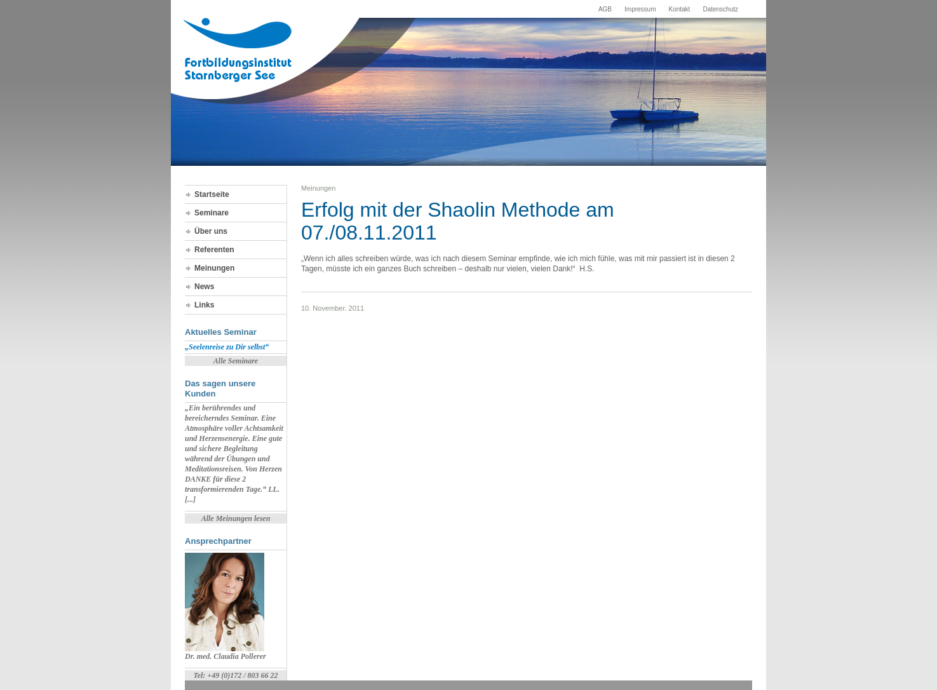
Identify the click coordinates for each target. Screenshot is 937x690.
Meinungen (214, 268)
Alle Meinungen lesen (236, 518)
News (204, 286)
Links (204, 305)
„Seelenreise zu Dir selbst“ (227, 346)
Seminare (211, 212)
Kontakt (679, 9)
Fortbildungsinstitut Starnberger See (238, 50)
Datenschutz (720, 9)
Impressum (640, 9)
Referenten (214, 249)
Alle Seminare (235, 360)
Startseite (211, 194)
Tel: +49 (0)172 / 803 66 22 (235, 675)
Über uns (210, 231)
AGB (605, 9)
